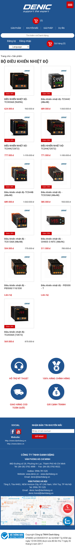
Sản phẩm (16, 28)
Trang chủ (5, 56)
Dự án (61, 28)
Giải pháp (48, 28)
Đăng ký (11, 40)
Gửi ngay (39, 436)
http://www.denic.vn (15, 444)
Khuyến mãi (32, 28)
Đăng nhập (25, 40)
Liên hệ (8, 295)
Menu (70, 4)
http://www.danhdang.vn (15, 441)
